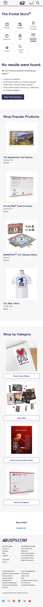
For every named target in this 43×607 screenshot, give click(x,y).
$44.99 (6, 260)
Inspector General (7, 578)
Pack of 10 (7, 209)
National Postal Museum (9, 582)
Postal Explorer (6, 580)
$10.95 (6, 163)
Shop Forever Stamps (21, 376)
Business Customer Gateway (10, 573)
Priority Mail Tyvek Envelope (17, 206)
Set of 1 (6, 257)
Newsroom (24, 551)
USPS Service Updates (28, 553)
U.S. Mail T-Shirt (11, 303)
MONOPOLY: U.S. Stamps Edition (20, 254)
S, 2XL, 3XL (8, 306)
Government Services (27, 558)
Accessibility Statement (28, 585)
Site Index (5, 551)
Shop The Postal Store (13, 97)
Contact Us (21, 528)
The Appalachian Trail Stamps (18, 157)
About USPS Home (26, 548)
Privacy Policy (25, 573)
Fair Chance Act (25, 582)
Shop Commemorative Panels (21, 460)
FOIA (22, 578)
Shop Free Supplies (21, 502)
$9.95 (5, 309)
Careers (4, 562)
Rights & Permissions (27, 560)
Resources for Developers (10, 585)
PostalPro (5, 587)
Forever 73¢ (8, 160)
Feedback (5, 555)
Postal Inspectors (7, 576)
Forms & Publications (27, 555)
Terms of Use (25, 576)
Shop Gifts (21, 418)
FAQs (4, 553)
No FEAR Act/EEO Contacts (29, 580)
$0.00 (5, 211)
